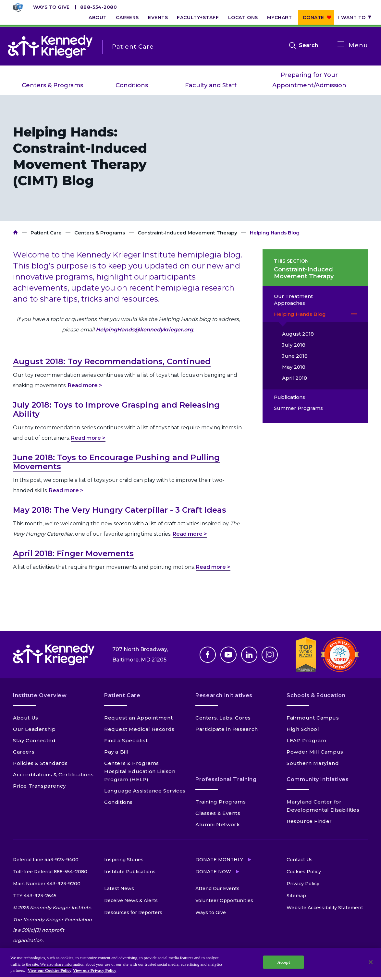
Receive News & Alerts (131, 900)
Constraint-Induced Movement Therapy (187, 233)
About (98, 17)
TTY (34, 895)
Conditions (132, 85)
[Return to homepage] (50, 46)
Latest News (119, 888)
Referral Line (46, 859)
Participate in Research (226, 729)
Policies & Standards (40, 763)
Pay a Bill (116, 752)
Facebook (208, 655)
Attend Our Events (217, 888)
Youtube (228, 655)
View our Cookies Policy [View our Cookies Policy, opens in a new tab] (49, 970)
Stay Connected (34, 740)
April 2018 (294, 378)
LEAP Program (306, 740)
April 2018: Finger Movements (73, 553)
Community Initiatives (318, 779)
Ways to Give (51, 7)
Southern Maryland (313, 763)
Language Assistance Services (145, 791)
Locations (243, 17)
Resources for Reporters (133, 912)
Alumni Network (217, 824)
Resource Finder (309, 821)
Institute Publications (129, 872)
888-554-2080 (98, 7)
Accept (283, 961)
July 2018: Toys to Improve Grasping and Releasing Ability (116, 409)
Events (158, 17)
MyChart (279, 17)
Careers (127, 17)
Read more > (85, 385)
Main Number (46, 883)
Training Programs (220, 802)
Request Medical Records (139, 729)
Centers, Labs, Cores (223, 718)
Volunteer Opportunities (224, 900)
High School (303, 729)
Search (308, 45)
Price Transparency (39, 786)
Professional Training (225, 779)
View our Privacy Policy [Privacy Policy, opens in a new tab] (94, 970)
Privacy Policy (303, 884)
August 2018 (298, 334)
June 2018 (295, 356)
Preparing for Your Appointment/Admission (309, 80)
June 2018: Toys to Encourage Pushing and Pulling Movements (116, 462)
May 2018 (293, 367)
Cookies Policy (304, 872)
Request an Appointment (138, 718)
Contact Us (300, 860)
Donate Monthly (219, 860)
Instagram (270, 655)
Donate (313, 17)
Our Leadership (34, 729)
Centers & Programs (52, 85)
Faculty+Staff (198, 17)
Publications (289, 397)
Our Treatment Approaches (293, 299)
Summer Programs (298, 408)
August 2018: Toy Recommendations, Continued (112, 361)
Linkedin (249, 655)
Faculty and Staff (211, 85)
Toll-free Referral (50, 871)
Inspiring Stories (123, 860)
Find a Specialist (126, 740)
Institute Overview (40, 695)
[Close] (370, 962)
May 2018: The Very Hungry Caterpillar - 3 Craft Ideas (119, 510)
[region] (190, 962)
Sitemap (296, 896)
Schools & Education (316, 695)
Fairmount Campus (313, 718)
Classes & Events (217, 813)
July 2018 (293, 345)
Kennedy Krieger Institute (15, 232)
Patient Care (46, 233)
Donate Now (213, 872)
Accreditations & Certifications (53, 774)
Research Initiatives (223, 695)
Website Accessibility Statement (325, 908)
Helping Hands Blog (300, 314)
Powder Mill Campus (315, 752)
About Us (25, 718)
